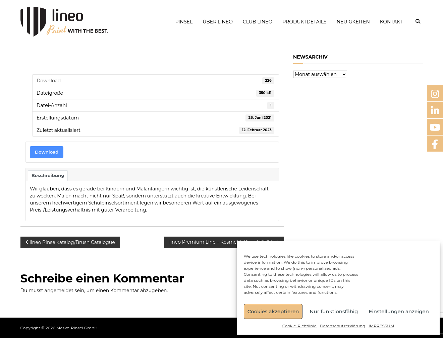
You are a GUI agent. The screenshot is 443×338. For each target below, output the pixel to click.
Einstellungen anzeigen (399, 311)
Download (46, 152)
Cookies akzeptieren (273, 311)
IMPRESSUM (381, 325)
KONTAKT (391, 22)
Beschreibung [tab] (48, 175)
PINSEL (183, 22)
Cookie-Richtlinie (299, 325)
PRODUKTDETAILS (304, 22)
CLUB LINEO (257, 22)
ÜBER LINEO (218, 22)
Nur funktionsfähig (334, 311)
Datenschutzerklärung (342, 325)
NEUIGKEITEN (353, 22)
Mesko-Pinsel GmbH (77, 327)
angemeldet (58, 290)
